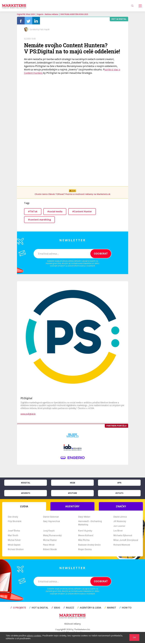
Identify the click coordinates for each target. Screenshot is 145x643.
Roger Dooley (85, 550)
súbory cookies (34, 635)
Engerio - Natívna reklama (47, 14)
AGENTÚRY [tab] (72, 507)
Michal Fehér (14, 540)
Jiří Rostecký (119, 522)
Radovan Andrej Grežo (89, 545)
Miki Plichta (83, 540)
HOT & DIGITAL (38, 608)
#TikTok (32, 212)
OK (134, 637)
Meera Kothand (85, 536)
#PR (119, 483)
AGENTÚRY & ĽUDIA (89, 608)
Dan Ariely (13, 517)
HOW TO (126, 608)
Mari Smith (13, 536)
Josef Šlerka (14, 531)
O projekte (18, 608)
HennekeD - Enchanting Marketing (90, 524)
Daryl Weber (84, 517)
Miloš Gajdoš (14, 545)
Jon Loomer (119, 526)
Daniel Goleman (51, 517)
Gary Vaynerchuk (51, 522)
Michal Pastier (50, 540)
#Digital (25, 483)
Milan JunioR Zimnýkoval (125, 540)
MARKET (110, 608)
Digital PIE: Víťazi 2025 (26, 14)
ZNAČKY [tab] (121, 507)
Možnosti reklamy (72, 624)
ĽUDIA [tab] (24, 507)
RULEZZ (69, 608)
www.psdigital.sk (28, 414)
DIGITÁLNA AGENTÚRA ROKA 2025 (74, 14)
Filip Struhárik (14, 522)
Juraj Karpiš (49, 531)
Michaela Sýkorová (122, 536)
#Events (25, 494)
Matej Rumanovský (52, 536)
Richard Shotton (16, 550)
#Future (72, 494)
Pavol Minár (49, 545)
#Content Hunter (82, 212)
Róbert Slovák (50, 550)
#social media (54, 212)
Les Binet (118, 531)
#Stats (119, 494)
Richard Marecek (121, 545)
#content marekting (39, 220)
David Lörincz (120, 517)
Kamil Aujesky (85, 531)
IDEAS (56, 608)
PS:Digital (26, 399)
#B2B (72, 483)
